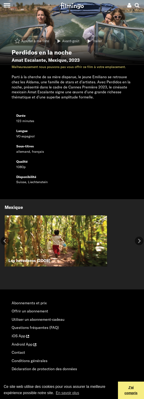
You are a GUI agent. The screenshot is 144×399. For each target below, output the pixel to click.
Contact (18, 352)
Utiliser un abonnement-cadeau (38, 319)
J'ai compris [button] (130, 390)
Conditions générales (29, 360)
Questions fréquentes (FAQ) (35, 327)
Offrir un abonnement (30, 311)
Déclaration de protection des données (44, 369)
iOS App (20, 336)
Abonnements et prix (29, 303)
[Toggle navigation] (7, 5)
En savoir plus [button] (67, 393)
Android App (24, 344)
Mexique (57, 60)
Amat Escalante (29, 60)
